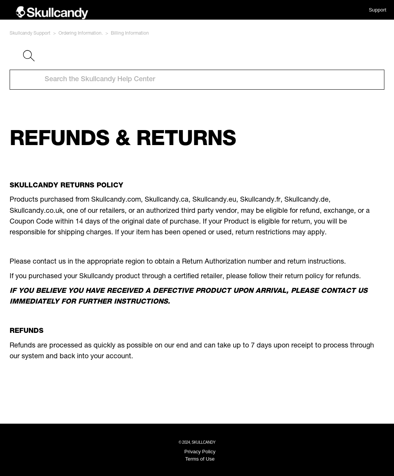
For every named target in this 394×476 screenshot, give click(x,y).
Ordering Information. (80, 33)
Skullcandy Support (30, 33)
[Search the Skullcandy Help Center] (197, 80)
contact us (49, 262)
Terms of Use (200, 459)
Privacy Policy (199, 451)
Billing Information (130, 33)
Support (377, 10)
